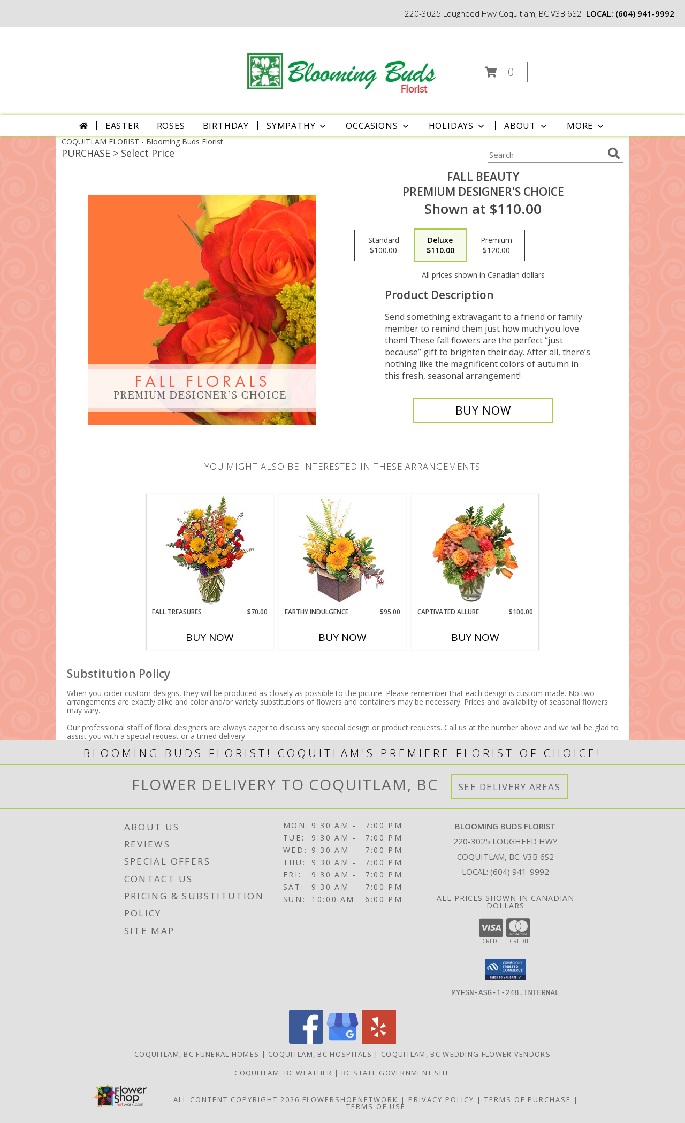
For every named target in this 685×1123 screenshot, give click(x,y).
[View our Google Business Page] (342, 1041)
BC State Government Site (396, 1073)
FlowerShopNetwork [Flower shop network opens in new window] (350, 1099)
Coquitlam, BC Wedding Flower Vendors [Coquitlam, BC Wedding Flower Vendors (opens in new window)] (466, 1054)
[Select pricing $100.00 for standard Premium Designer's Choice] (384, 245)
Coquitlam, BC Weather (283, 1073)
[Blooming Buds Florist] (341, 61)
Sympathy (297, 126)
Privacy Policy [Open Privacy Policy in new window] (441, 1099)
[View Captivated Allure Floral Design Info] (475, 550)
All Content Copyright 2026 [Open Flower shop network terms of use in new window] (236, 1099)
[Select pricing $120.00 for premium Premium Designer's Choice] (496, 245)
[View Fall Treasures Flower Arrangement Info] (210, 550)
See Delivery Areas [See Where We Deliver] (510, 787)
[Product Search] (545, 154)
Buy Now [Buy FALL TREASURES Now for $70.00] (210, 637)
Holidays (457, 126)
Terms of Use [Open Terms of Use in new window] (376, 1106)
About (526, 126)
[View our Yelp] (379, 1041)
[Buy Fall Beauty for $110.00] (483, 410)
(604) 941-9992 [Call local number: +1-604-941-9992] (644, 13)
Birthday (226, 126)
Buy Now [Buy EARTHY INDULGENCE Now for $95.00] (342, 637)
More (586, 126)
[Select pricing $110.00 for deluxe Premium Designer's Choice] (440, 245)
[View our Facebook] (306, 1041)
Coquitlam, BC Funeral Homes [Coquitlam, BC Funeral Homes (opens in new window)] (196, 1054)
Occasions (378, 126)
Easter (122, 126)
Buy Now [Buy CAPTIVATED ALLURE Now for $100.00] (475, 637)
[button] (499, 72)
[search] (614, 153)
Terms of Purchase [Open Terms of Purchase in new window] (527, 1099)
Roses (171, 126)
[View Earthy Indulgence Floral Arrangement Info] (342, 550)
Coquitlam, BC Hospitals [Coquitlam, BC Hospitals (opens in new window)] (320, 1054)
